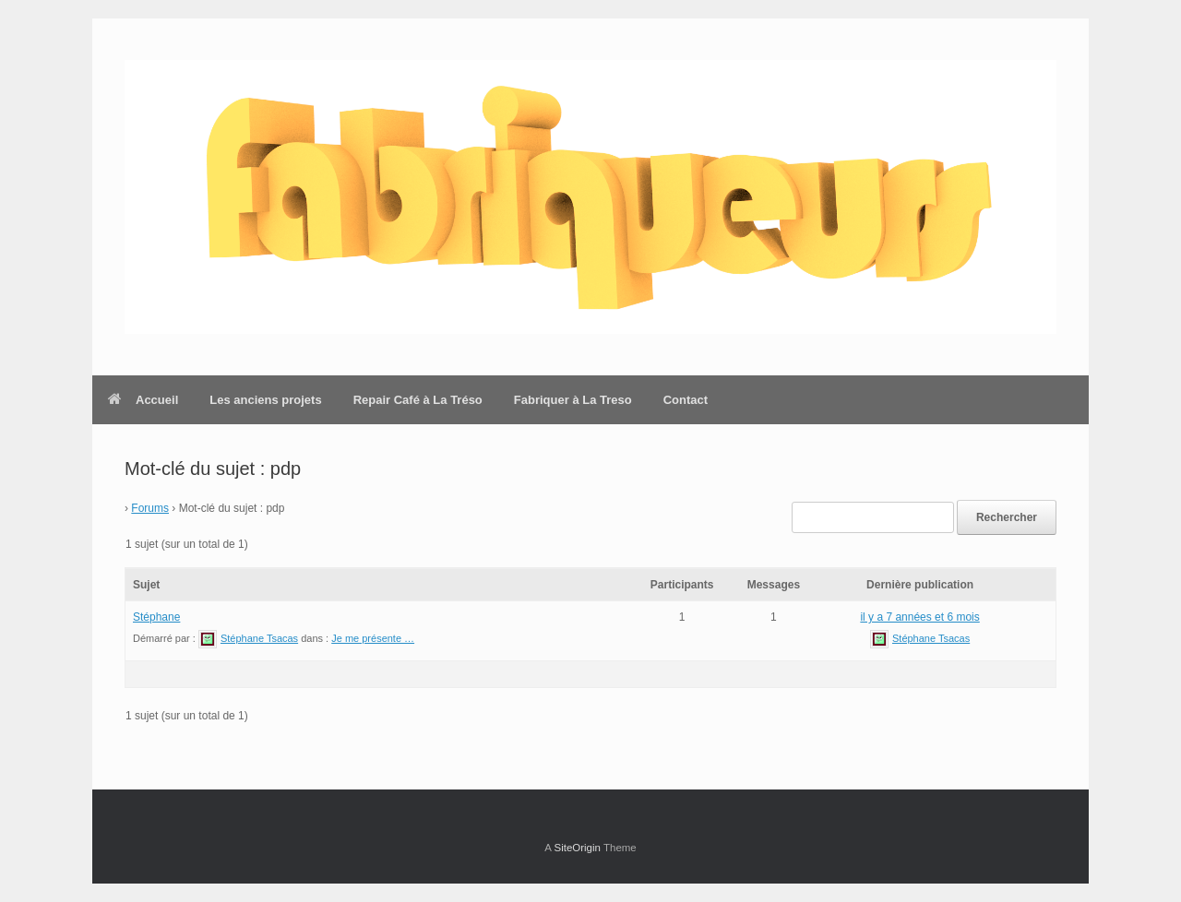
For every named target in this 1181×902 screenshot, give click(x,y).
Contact (685, 400)
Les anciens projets (265, 400)
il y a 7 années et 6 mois (919, 617)
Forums (150, 508)
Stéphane (156, 617)
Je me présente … (372, 638)
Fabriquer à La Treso (573, 400)
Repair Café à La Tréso (418, 400)
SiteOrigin (577, 847)
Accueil (143, 400)
